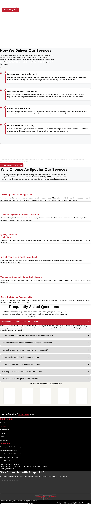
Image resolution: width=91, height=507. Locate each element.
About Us (10, 7)
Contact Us (59, 7)
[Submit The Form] (81, 488)
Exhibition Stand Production (9, 467)
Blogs (37, 7)
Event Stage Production (8, 463)
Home (2, 7)
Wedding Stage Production (9, 460)
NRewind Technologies (82, 506)
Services (19, 7)
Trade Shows (47, 7)
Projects (29, 7)
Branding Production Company (11, 449)
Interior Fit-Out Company (8, 453)
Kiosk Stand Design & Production (11, 456)
